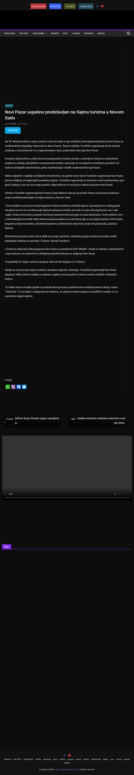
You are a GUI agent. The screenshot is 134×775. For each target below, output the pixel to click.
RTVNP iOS (55, 6)
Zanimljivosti (96, 759)
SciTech (86, 759)
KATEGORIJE (38, 33)
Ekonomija (47, 759)
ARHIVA (101, 33)
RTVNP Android (38, 6)
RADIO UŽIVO (86, 6)
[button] (45, 33)
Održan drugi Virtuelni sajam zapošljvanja (31, 420)
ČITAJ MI (12, 130)
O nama (76, 33)
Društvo (9, 105)
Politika (38, 759)
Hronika (70, 759)
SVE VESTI (23, 33)
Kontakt (88, 33)
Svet (65, 33)
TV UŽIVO (70, 6)
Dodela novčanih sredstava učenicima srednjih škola (97, 420)
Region (55, 33)
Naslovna (9, 33)
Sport (55, 759)
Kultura (78, 759)
